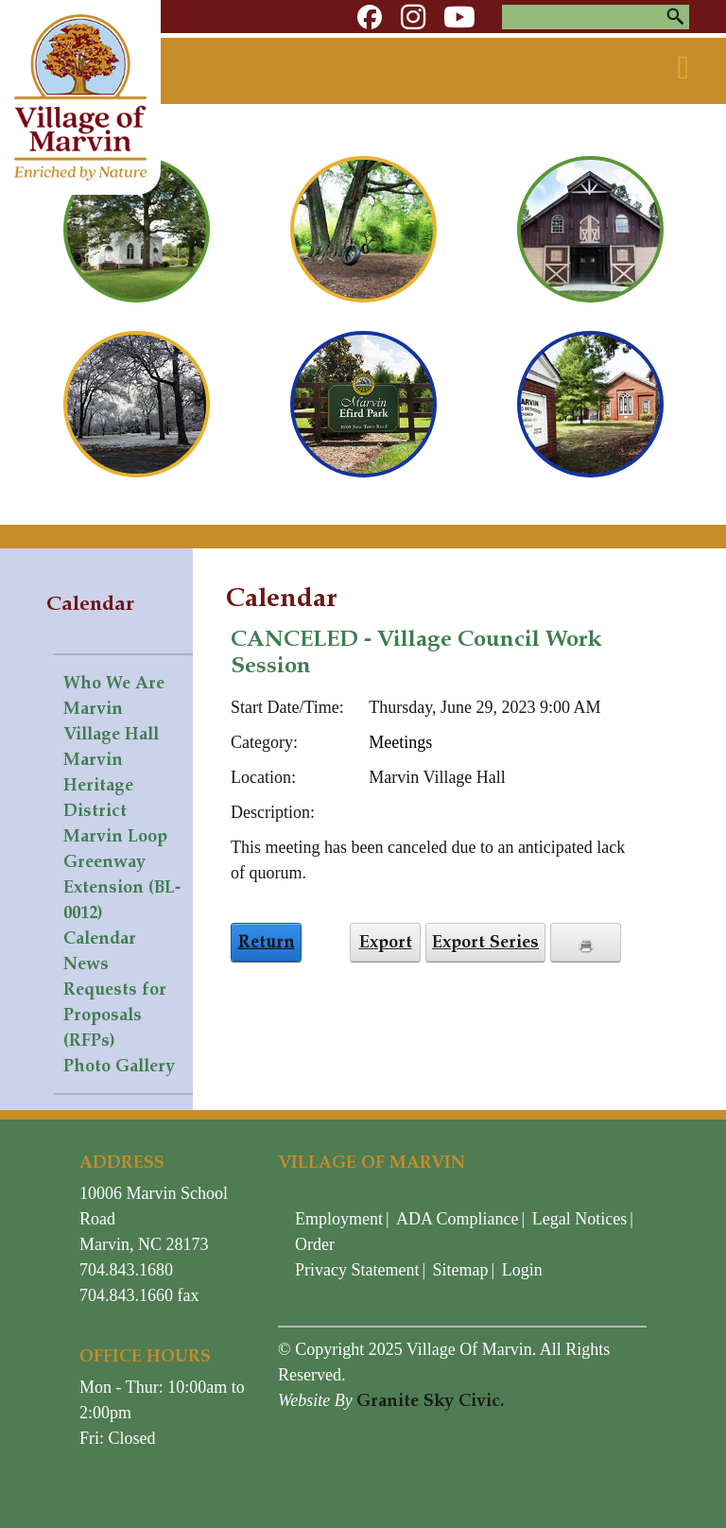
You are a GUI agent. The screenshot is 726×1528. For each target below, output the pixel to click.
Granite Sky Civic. (430, 1400)
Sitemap (461, 1269)
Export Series (485, 941)
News (86, 963)
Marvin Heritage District (98, 785)
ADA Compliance (457, 1218)
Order (315, 1244)
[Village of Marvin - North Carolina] (80, 95)
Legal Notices (579, 1218)
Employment (339, 1218)
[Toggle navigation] (683, 68)
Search (675, 17)
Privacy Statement (357, 1269)
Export (385, 941)
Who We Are (113, 682)
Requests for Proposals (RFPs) (114, 1014)
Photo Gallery (119, 1065)
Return (266, 941)
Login (522, 1269)
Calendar (99, 938)
